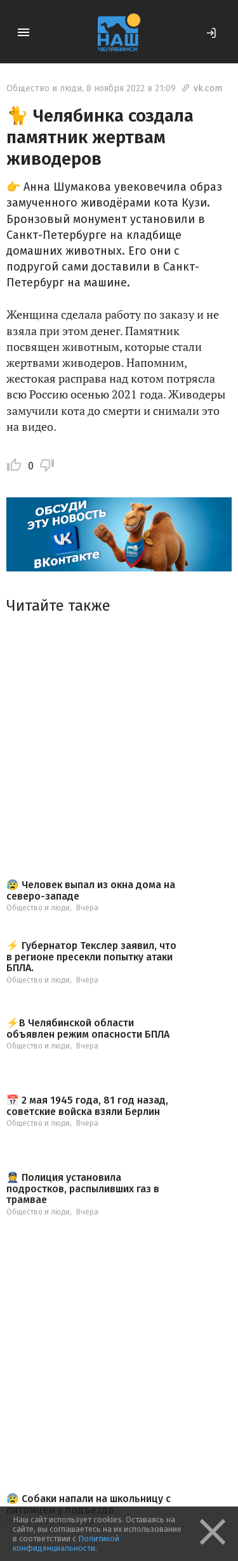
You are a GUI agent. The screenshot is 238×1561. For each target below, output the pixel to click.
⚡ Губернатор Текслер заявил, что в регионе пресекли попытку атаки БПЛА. (91, 957)
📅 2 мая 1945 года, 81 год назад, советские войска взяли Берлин (87, 1106)
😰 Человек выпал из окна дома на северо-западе (90, 890)
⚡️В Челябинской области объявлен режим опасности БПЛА (87, 1028)
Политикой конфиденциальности (66, 1543)
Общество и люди (44, 88)
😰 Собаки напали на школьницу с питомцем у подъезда (88, 1504)
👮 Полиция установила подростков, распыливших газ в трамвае (82, 1189)
